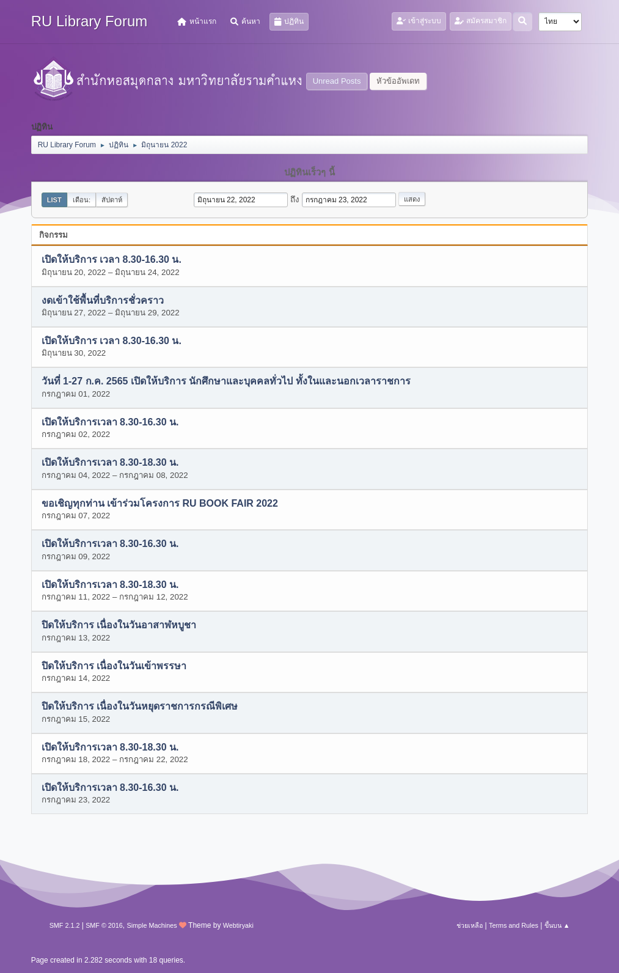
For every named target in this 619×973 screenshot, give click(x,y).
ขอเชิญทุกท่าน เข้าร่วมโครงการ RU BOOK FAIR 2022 (160, 503)
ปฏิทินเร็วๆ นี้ (309, 172)
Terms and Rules (513, 925)
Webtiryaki (238, 925)
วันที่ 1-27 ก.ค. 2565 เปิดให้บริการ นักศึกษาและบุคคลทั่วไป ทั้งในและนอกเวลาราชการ (226, 381)
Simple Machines (152, 925)
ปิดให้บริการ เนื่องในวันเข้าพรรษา (114, 666)
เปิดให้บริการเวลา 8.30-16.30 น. (110, 422)
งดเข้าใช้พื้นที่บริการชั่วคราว (103, 300)
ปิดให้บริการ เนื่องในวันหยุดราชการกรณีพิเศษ (140, 707)
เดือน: (81, 200)
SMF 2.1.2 (64, 925)
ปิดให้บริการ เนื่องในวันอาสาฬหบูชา (119, 625)
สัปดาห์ (111, 200)
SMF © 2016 (104, 925)
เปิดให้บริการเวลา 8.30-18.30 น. (110, 463)
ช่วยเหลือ (469, 925)
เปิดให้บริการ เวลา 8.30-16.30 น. (111, 260)
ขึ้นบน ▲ (557, 925)
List (54, 200)
